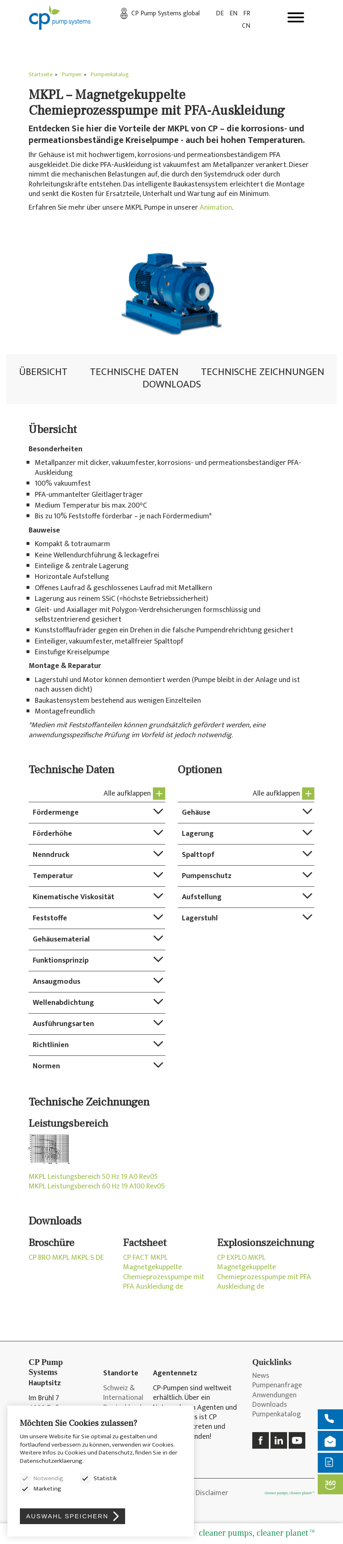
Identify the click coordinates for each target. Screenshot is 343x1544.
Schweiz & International (121, 1393)
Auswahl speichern (67, 1516)
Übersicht (43, 371)
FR (246, 13)
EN (233, 13)
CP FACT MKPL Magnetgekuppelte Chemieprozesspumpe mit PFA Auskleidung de (163, 1272)
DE (220, 13)
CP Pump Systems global (165, 13)
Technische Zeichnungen (262, 371)
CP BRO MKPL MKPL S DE (66, 1258)
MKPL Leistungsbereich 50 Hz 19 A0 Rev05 (93, 1177)
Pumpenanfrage (277, 1385)
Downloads (172, 384)
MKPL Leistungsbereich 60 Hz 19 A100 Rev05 (97, 1186)
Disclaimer (212, 1493)
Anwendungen (274, 1395)
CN (246, 25)
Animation (216, 207)
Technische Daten (134, 371)
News (260, 1376)
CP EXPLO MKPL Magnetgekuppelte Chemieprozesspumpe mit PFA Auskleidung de (264, 1272)
